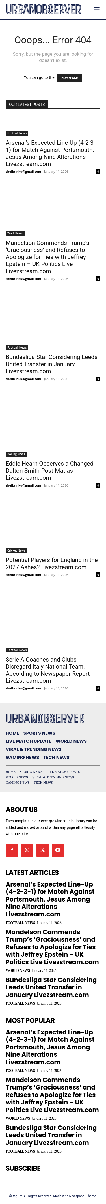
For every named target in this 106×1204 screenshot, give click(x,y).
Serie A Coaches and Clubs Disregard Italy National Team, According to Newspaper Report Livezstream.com (48, 670)
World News (15, 233)
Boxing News (16, 454)
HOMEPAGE (69, 78)
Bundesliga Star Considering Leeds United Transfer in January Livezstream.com (52, 364)
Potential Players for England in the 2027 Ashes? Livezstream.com (52, 563)
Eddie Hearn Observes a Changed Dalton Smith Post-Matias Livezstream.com (50, 470)
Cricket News (16, 550)
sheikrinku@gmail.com (23, 171)
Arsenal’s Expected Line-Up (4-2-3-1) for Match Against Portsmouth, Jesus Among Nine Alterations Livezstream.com (50, 153)
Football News (17, 133)
